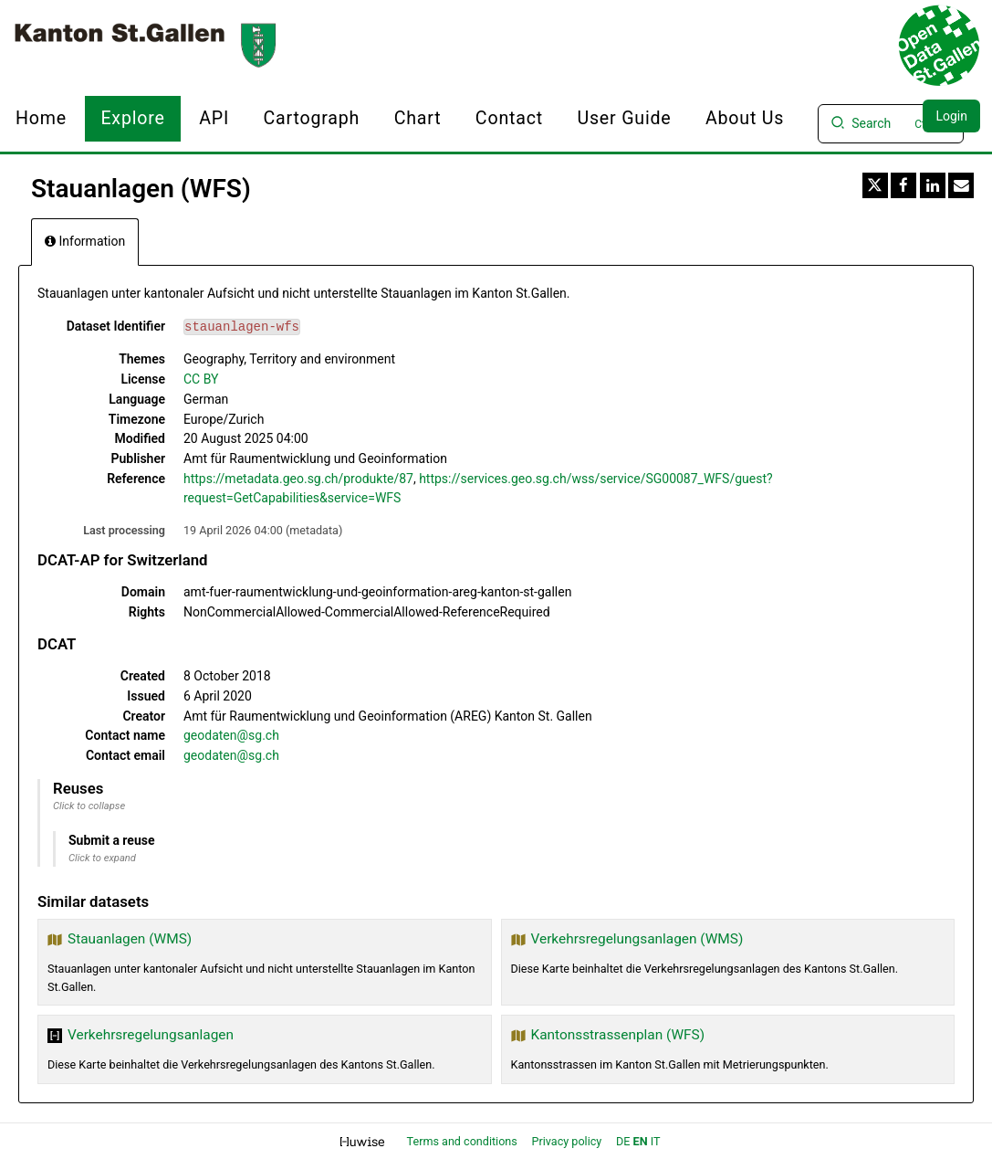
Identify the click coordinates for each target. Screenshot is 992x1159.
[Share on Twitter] (875, 185)
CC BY (200, 379)
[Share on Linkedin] (932, 185)
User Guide (624, 118)
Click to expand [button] (102, 858)
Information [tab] (85, 241)
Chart (418, 118)
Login (951, 116)
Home (41, 118)
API (214, 118)
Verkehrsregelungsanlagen (151, 1035)
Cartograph (312, 118)
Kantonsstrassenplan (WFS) (618, 1035)
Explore (132, 118)
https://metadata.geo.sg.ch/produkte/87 (298, 478)
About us (744, 118)
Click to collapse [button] (89, 806)
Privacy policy (568, 1141)
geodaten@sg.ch (231, 735)
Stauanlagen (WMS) (130, 939)
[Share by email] (961, 185)
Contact (509, 118)
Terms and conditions (463, 1141)
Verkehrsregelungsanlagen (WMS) (637, 939)
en (640, 1141)
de (623, 1141)
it (656, 1141)
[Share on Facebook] (903, 185)
